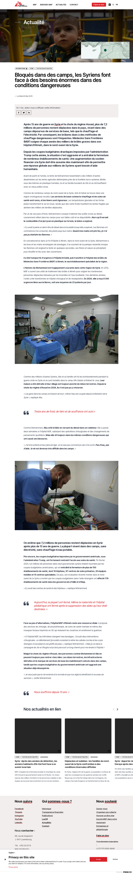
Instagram (19, 816)
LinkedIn (19, 822)
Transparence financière (52, 812)
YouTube (18, 819)
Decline (115, 859)
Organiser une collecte (106, 812)
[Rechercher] (113, 4)
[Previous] (114, 709)
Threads (18, 812)
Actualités (61, 5)
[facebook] (19, 112)
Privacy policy (13, 867)
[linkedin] (29, 112)
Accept (98, 859)
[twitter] (24, 112)
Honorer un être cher (105, 816)
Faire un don (99, 4)
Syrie (31, 68)
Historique (46, 809)
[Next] (117, 709)
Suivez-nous (101, 809)
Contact (74, 5)
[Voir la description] (116, 361)
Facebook (19, 809)
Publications (47, 816)
